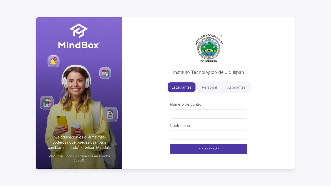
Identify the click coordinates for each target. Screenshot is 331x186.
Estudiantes (182, 87)
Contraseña (180, 125)
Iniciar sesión (209, 149)
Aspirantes (236, 87)
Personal (209, 87)
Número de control (186, 104)
